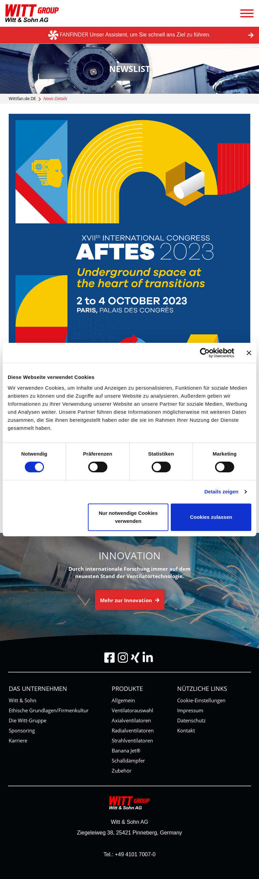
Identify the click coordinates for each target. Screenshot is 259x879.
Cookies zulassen (211, 517)
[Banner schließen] (249, 352)
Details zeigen (221, 491)
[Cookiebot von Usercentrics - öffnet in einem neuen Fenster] (204, 353)
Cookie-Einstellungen (201, 700)
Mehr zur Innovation (129, 599)
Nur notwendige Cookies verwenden (128, 517)
